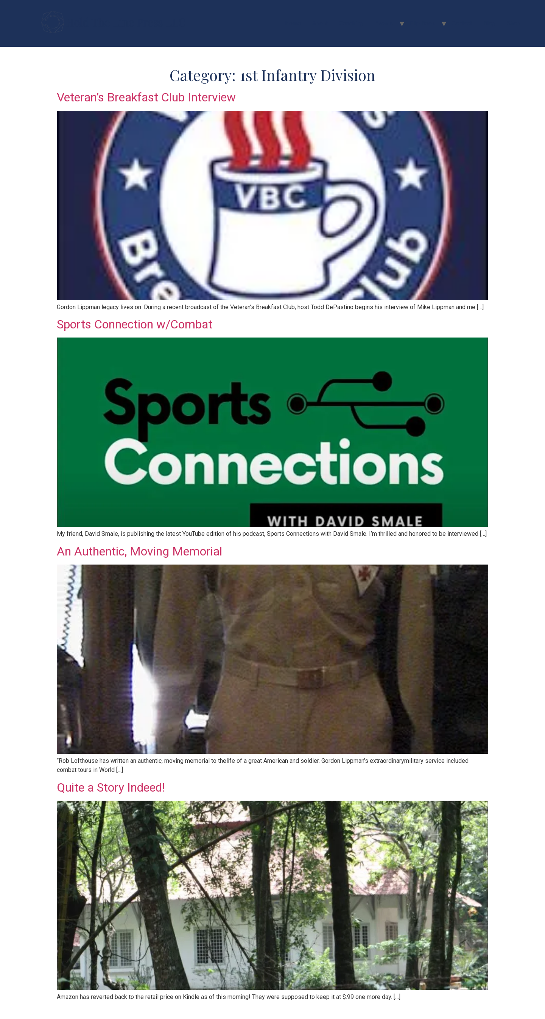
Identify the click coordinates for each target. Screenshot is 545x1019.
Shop (513, 23)
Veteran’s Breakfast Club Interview (146, 97)
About (320, 23)
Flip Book (422, 23)
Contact (462, 23)
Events (384, 23)
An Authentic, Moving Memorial (139, 551)
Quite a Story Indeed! (111, 787)
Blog (489, 23)
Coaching (351, 23)
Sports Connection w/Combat (134, 324)
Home (293, 23)
